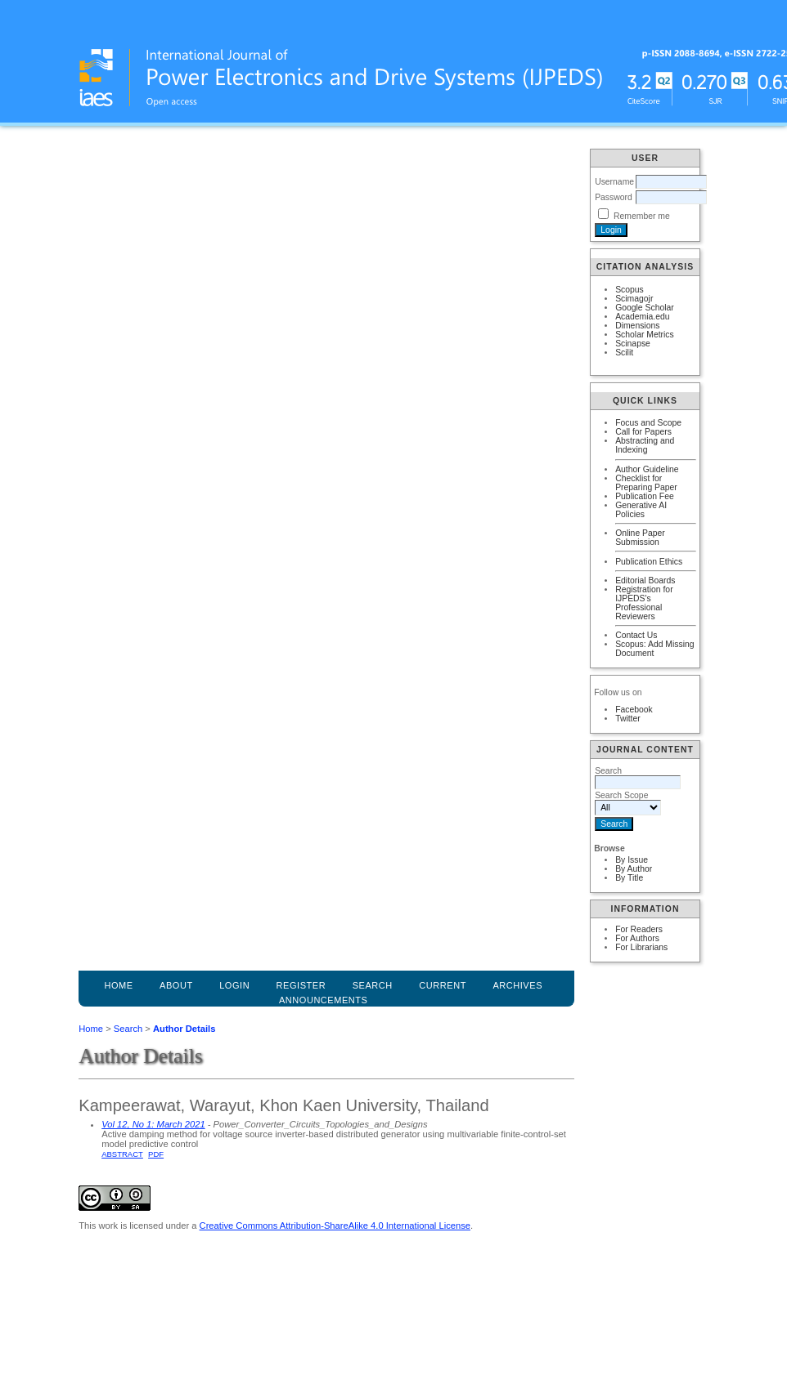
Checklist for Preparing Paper (646, 483)
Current (442, 985)
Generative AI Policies (641, 510)
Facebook (634, 709)
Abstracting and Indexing (644, 445)
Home (118, 985)
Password (613, 197)
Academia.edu (642, 316)
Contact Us (636, 635)
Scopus (629, 289)
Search (128, 1029)
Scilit (624, 352)
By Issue (631, 859)
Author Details (184, 1029)
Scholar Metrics (644, 334)
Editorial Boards (645, 580)
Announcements (323, 1000)
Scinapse (632, 343)
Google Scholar (644, 307)
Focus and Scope (648, 422)
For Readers (639, 929)
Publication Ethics (648, 561)
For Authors (637, 938)
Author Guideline (646, 469)
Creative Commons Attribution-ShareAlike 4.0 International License (335, 1225)
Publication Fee (644, 496)
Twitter (628, 718)
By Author (633, 868)
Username (614, 181)
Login (234, 985)
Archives (517, 985)
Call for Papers (643, 431)
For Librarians (641, 947)
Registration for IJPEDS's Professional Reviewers (643, 603)
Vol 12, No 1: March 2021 (153, 1124)
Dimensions (637, 325)
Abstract (122, 1154)
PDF (156, 1154)
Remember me (642, 216)
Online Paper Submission (640, 538)
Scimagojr (634, 298)
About (176, 985)
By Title (629, 877)
